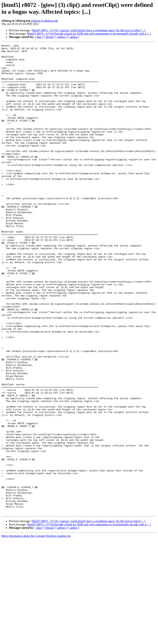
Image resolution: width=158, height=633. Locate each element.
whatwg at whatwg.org (44, 20)
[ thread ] (49, 37)
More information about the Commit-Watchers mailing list (36, 629)
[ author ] (73, 37)
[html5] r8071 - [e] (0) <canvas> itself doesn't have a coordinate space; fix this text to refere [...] (88, 30)
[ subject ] (61, 37)
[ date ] (39, 37)
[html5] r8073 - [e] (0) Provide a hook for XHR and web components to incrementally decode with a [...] (89, 33)
